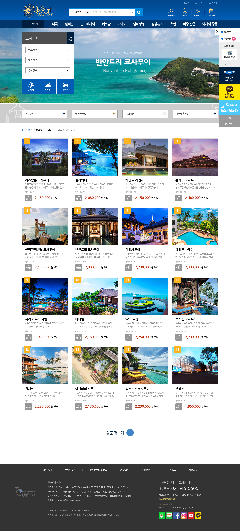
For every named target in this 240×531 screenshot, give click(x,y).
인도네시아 (87, 24)
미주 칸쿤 (189, 24)
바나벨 (79, 319)
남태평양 (139, 24)
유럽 (173, 24)
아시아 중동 (209, 24)
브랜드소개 (70, 470)
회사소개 (46, 470)
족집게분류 (131, 113)
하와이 (122, 24)
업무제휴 (170, 470)
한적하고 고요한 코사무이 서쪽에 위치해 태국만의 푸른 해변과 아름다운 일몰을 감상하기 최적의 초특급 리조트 (195, 187)
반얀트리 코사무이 (87, 249)
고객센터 (213, 3)
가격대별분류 (182, 113)
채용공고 (192, 470)
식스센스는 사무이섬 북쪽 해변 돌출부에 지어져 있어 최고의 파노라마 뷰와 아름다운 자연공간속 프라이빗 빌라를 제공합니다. (145, 396)
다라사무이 (132, 249)
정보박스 (70, 38)
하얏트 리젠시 (134, 180)
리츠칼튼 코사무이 (37, 180)
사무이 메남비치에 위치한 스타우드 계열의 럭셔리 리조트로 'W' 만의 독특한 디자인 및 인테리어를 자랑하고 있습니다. (144, 326)
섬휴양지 (157, 24)
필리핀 (69, 24)
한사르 (29, 389)
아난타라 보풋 (84, 389)
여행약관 (124, 470)
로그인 (186, 3)
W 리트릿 (131, 319)
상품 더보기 (120, 432)
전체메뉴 (36, 24)
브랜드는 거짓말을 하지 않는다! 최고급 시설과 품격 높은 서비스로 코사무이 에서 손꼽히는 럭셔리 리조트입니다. (45, 187)
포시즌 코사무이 (185, 319)
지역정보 (32, 60)
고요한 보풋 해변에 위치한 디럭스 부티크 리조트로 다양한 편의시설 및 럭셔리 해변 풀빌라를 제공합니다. (195, 396)
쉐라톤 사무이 (184, 249)
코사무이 (29, 113)
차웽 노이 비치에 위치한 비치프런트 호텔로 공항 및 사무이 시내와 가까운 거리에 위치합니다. (195, 257)
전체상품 (76, 12)
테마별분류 (80, 113)
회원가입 (199, 3)
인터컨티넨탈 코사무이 (40, 249)
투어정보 (32, 70)
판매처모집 (147, 470)
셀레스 (179, 389)
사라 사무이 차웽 (36, 319)
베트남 (106, 24)
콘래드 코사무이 (185, 180)
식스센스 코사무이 (137, 389)
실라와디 (81, 180)
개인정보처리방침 (98, 470)
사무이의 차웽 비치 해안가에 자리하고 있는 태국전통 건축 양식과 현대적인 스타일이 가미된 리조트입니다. (145, 257)
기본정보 (32, 50)
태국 (55, 24)
